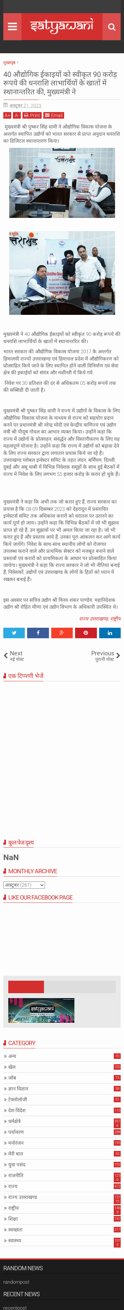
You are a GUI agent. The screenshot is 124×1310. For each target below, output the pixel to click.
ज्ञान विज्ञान (18, 1089)
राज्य (13, 1186)
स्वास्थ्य (14, 1241)
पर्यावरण (16, 1132)
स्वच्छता (15, 1230)
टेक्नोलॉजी (17, 1100)
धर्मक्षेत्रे (14, 1121)
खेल (12, 1067)
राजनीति (15, 1176)
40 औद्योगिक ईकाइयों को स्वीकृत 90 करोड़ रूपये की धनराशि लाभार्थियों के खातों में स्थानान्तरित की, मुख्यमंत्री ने (60, 83)
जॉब (12, 1078)
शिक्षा (13, 1219)
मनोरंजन (15, 1143)
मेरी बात (15, 1154)
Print (32, 115)
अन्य (12, 1056)
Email (53, 115)
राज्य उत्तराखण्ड (93, 619)
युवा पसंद (16, 1165)
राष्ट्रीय (115, 619)
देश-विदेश (16, 1110)
